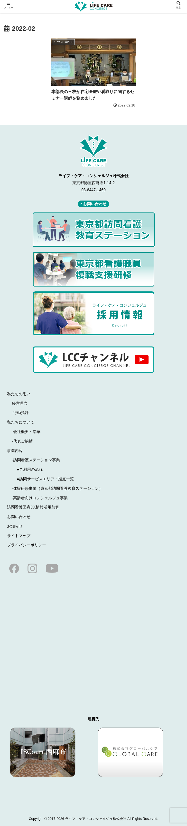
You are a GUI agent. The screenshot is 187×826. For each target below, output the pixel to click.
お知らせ (15, 526)
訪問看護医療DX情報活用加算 (33, 507)
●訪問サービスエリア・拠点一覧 (45, 479)
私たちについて (20, 422)
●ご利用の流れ (30, 469)
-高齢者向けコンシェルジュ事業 (40, 498)
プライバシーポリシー (26, 545)
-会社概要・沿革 (26, 432)
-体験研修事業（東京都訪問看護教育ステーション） (57, 488)
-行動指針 (20, 413)
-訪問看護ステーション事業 (36, 460)
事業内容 (15, 451)
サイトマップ (18, 536)
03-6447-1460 (93, 190)
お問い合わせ (18, 517)
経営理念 (20, 403)
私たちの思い (18, 394)
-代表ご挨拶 (22, 441)
